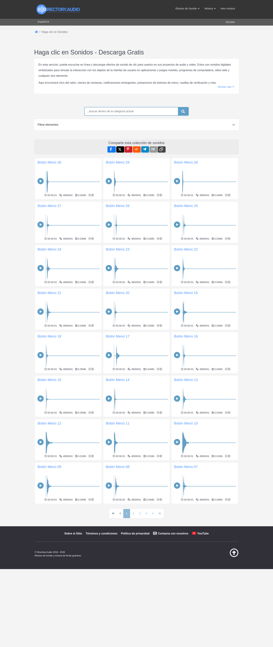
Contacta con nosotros (173, 582)
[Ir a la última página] (160, 562)
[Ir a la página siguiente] (153, 562)
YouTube (203, 582)
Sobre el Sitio (73, 582)
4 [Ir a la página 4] (146, 562)
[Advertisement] (136, 529)
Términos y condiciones (102, 582)
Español (42, 21)
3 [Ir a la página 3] (140, 562)
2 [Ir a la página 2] (133, 562)
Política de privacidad (135, 582)
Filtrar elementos (48, 124)
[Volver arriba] (225, 605)
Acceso (230, 22)
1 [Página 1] (126, 562)
